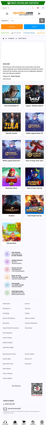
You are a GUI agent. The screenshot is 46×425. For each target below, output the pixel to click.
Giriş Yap (27, 308)
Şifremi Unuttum (30, 318)
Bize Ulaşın (6, 323)
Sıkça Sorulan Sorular (9, 354)
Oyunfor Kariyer (29, 354)
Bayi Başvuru (7, 308)
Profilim (27, 313)
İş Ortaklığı (6, 313)
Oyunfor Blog (7, 359)
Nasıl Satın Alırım (8, 364)
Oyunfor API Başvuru (9, 318)
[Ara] (42, 20)
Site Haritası (28, 328)
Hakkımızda (6, 303)
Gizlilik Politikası (8, 342)
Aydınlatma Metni (8, 347)
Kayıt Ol (27, 303)
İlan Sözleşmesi (7, 333)
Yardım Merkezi (7, 378)
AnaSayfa (11, 38)
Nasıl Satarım (7, 368)
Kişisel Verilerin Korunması (11, 328)
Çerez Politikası (7, 338)
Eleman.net (28, 359)
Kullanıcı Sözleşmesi (31, 323)
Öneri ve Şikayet (7, 373)
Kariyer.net (28, 364)
